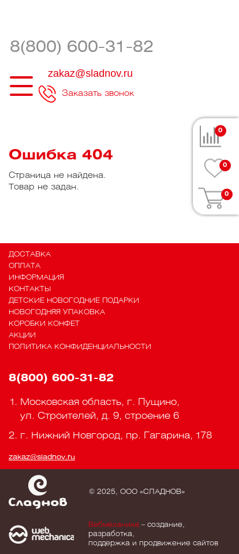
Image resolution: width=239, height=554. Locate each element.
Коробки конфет (44, 324)
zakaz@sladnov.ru (90, 73)
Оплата (24, 266)
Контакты (30, 289)
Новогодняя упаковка (57, 312)
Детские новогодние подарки (74, 301)
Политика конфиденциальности (80, 347)
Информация (36, 277)
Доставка (30, 254)
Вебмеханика (113, 525)
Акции (22, 335)
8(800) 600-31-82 (82, 47)
